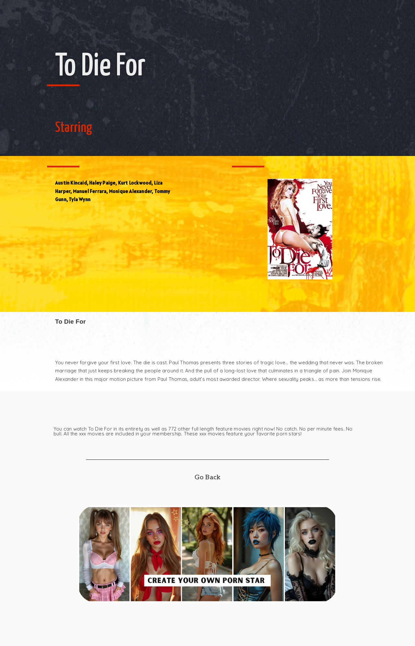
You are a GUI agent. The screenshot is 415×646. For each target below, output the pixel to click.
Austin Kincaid (71, 183)
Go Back (207, 477)
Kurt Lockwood (135, 183)
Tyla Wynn (79, 199)
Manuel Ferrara (90, 191)
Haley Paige (102, 183)
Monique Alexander (130, 191)
